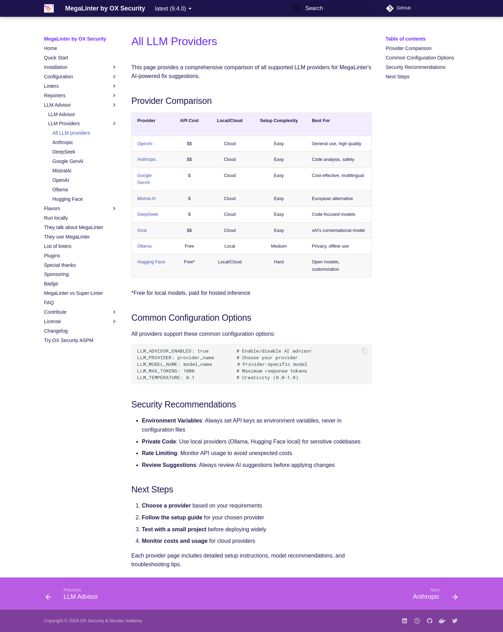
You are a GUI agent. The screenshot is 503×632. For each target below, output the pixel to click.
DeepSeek (147, 214)
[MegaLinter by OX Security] (49, 8)
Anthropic (146, 159)
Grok (142, 230)
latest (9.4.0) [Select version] (170, 9)
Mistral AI (146, 198)
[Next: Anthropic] (433, 595)
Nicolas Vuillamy (125, 620)
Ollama (144, 246)
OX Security (92, 620)
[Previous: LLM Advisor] (74, 595)
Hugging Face (151, 261)
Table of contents (406, 39)
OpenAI (144, 143)
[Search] (331, 8)
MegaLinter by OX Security (75, 39)
